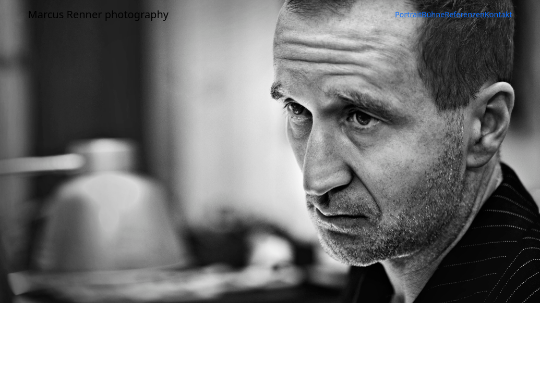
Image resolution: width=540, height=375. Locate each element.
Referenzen (465, 14)
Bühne (433, 14)
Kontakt (498, 14)
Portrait (408, 14)
